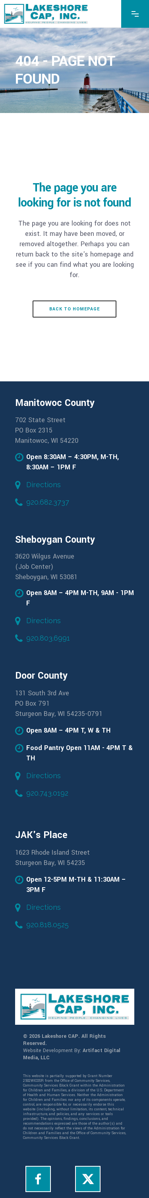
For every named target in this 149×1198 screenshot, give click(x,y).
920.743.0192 (47, 793)
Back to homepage (74, 309)
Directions (43, 484)
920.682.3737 (47, 502)
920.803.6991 (48, 638)
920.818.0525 (47, 925)
